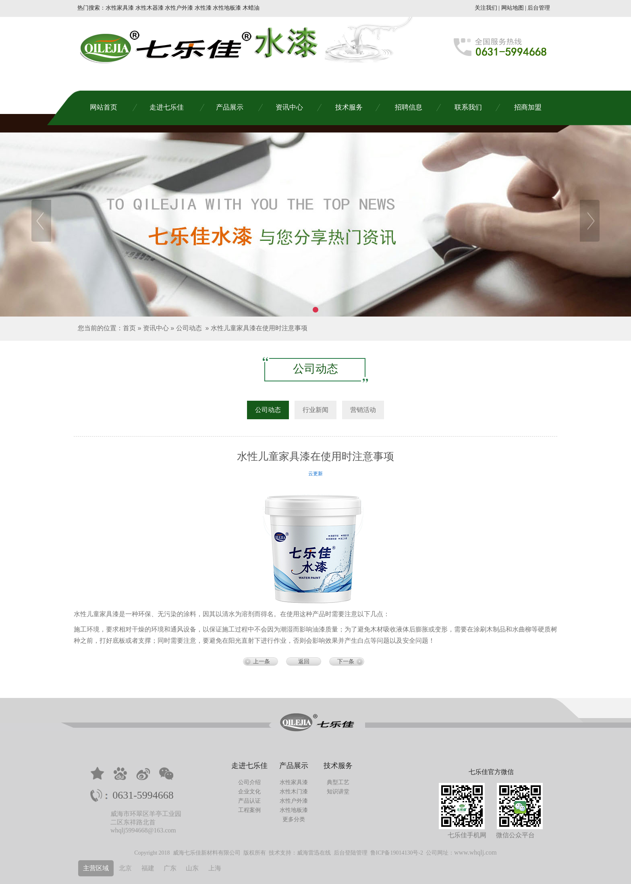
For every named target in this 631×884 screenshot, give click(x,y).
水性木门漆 (294, 792)
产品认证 (249, 801)
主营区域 (96, 868)
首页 (129, 328)
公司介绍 (249, 782)
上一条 (261, 661)
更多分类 (293, 819)
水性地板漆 (294, 810)
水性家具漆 (294, 782)
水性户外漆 (294, 801)
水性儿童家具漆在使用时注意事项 (259, 328)
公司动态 (189, 328)
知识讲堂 (338, 792)
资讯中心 (156, 328)
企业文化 (249, 792)
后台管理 (538, 8)
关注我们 (486, 8)
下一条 (345, 661)
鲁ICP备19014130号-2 (396, 853)
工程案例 (249, 810)
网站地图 (512, 8)
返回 (303, 661)
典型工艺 (338, 782)
